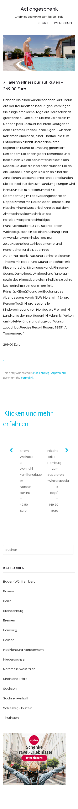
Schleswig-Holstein (17, 708)
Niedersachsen (14, 659)
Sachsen (10, 688)
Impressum (63, 23)
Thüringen (11, 717)
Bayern (8, 591)
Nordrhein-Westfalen (19, 669)
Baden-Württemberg (19, 581)
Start (43, 23)
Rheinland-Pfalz (15, 679)
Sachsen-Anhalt (15, 698)
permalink (27, 377)
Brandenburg (13, 611)
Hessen (9, 640)
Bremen (9, 620)
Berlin (7, 601)
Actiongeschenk (39, 9)
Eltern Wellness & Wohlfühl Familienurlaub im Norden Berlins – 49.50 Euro (29, 480)
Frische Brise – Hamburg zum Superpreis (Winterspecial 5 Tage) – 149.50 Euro (58, 480)
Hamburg (10, 630)
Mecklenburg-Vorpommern (49, 373)
